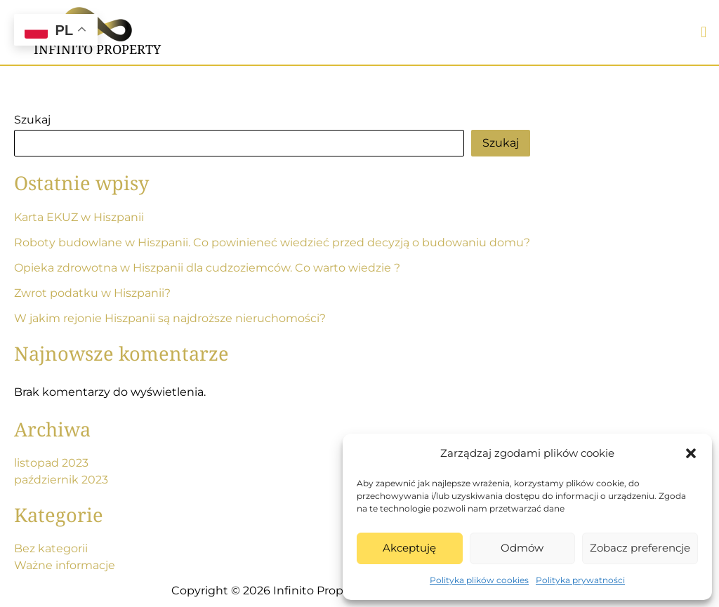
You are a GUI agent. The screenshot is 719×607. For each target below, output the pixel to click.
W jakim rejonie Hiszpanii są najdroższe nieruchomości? (170, 318)
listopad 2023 (51, 462)
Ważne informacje (64, 565)
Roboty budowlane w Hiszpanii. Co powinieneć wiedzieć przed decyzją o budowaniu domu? (272, 242)
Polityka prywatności (580, 580)
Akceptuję (409, 547)
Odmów (522, 547)
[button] (691, 453)
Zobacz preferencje (640, 547)
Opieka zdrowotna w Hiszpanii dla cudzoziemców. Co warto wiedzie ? (207, 267)
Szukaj (32, 119)
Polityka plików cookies (479, 580)
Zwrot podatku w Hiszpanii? (92, 293)
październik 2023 (61, 479)
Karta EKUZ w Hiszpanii (79, 217)
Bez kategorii (51, 548)
